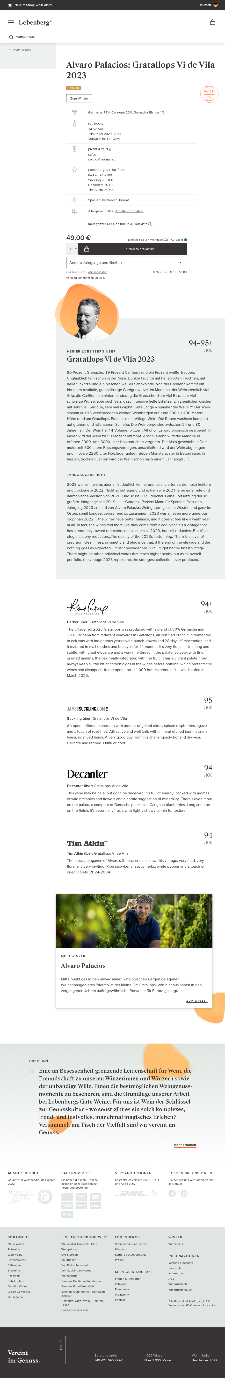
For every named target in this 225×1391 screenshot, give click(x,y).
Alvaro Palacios (21, 51)
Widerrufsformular (180, 1299)
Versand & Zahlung (180, 1272)
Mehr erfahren (185, 1154)
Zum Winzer (79, 100)
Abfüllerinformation (129, 213)
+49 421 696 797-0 (74, 1356)
